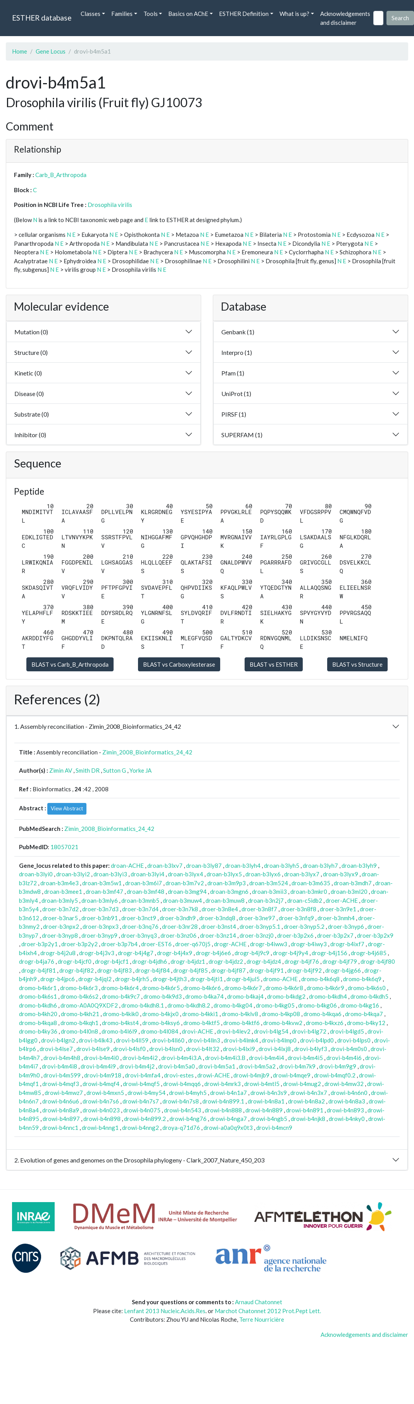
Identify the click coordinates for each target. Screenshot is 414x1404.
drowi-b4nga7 (228, 1118)
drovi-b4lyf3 (310, 1048)
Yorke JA (140, 770)
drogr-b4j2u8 (58, 952)
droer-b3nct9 (138, 917)
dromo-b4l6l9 (119, 1031)
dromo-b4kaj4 (245, 996)
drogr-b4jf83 (114, 970)
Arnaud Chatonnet (258, 1301)
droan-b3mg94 (187, 891)
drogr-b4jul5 (243, 978)
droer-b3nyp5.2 (304, 926)
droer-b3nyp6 (346, 926)
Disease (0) (29, 393)
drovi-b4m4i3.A (181, 1057)
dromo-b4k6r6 (202, 987)
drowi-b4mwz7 (64, 1092)
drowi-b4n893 (345, 1110)
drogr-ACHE (230, 943)
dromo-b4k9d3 (162, 996)
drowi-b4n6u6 (60, 1101)
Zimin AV (60, 770)
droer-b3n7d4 (140, 908)
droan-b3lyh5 (281, 865)
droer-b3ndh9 (178, 917)
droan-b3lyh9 (359, 865)
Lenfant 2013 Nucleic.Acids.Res (164, 1310)
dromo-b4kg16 (359, 1005)
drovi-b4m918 (102, 1075)
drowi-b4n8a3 (346, 1101)
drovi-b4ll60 (168, 1040)
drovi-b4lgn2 (58, 1040)
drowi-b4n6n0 (349, 1092)
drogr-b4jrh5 (132, 978)
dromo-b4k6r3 (79, 987)
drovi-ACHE (197, 1031)
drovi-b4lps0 (354, 1040)
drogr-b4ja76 (36, 961)
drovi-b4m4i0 (101, 1057)
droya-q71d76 (181, 1127)
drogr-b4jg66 (343, 970)
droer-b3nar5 (60, 917)
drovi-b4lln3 (204, 1040)
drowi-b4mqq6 (182, 1083)
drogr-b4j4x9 (174, 952)
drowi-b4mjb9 (251, 1075)
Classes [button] (90, 13)
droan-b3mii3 (269, 891)
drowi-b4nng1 (100, 1127)
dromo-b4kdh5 (369, 996)
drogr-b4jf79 (340, 961)
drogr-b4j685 (368, 952)
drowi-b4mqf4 (101, 1083)
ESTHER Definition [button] (244, 13)
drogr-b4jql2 (95, 978)
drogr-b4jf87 (228, 970)
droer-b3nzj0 (257, 935)
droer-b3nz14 (218, 935)
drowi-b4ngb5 (268, 1118)
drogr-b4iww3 (268, 943)
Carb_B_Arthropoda (60, 174)
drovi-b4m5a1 (216, 1066)
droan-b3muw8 (225, 900)
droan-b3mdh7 (353, 882)
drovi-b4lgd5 (347, 1031)
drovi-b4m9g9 (337, 1066)
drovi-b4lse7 (56, 1048)
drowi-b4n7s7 (140, 1101)
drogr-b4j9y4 (290, 952)
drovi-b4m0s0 (349, 1048)
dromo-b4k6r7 (243, 987)
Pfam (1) (232, 373)
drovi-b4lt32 (202, 1048)
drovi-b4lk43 (95, 1040)
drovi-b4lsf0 (129, 1048)
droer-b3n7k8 (180, 908)
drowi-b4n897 (61, 1118)
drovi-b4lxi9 (239, 1048)
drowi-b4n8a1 (266, 1101)
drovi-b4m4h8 (61, 1057)
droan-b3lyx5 (224, 874)
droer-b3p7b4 (119, 943)
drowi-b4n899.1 (223, 1101)
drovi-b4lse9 (93, 1048)
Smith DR (88, 770)
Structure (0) (31, 352)
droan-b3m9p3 (226, 882)
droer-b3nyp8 (60, 935)
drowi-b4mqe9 (291, 1075)
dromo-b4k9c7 (121, 996)
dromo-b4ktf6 (241, 1022)
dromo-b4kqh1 (79, 1022)
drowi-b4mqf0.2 (334, 1075)
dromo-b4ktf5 (201, 1022)
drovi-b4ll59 (132, 1040)
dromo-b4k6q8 (320, 978)
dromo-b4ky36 (38, 1031)
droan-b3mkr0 (308, 891)
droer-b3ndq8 (217, 917)
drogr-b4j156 (329, 952)
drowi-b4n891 (304, 1110)
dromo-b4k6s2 (79, 996)
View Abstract (67, 808)
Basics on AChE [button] (188, 13)
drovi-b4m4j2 (137, 1066)
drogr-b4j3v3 (96, 952)
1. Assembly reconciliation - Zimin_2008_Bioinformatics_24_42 (97, 726)
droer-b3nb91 (99, 917)
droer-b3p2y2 (79, 943)
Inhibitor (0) (30, 434)
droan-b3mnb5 (140, 900)
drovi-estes (179, 1075)
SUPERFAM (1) (241, 434)
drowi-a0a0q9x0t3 (228, 1127)
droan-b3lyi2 (73, 874)
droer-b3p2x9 (375, 935)
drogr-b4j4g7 (136, 952)
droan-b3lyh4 (242, 865)
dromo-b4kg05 (275, 1005)
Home (19, 51)
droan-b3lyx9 (340, 874)
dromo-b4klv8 (240, 1013)
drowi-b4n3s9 (268, 1092)
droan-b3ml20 (349, 891)
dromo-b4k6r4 (120, 987)
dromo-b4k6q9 (362, 978)
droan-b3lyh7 (320, 865)
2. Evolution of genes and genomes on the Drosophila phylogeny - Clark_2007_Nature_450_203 (139, 1160)
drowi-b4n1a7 (228, 1092)
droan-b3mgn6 (229, 891)
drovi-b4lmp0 (279, 1040)
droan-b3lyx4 (185, 874)
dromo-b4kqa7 (364, 1013)
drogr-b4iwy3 (309, 943)
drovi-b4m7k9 (297, 1066)
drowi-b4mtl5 (261, 1083)
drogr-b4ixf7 (347, 943)
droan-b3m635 (311, 882)
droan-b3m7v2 (185, 882)
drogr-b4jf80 (378, 961)
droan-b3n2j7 (266, 900)
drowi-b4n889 (264, 1110)
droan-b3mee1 (63, 891)
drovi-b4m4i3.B (225, 1057)
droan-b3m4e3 (59, 882)
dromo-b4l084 (159, 1031)
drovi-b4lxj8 (275, 1048)
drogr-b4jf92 (304, 970)
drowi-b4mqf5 (141, 1083)
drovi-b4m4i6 (344, 1057)
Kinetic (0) (28, 373)
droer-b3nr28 (180, 926)
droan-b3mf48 (145, 891)
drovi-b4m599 (62, 1075)
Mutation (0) (31, 331)
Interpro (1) (236, 352)
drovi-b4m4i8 (59, 1066)
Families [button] (122, 13)
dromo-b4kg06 (317, 1005)
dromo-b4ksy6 (161, 1022)
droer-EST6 (156, 943)
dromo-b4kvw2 (282, 1022)
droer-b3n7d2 (60, 908)
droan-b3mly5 (59, 900)
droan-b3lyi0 (36, 874)
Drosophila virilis (110, 204)
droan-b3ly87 (204, 865)
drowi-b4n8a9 (60, 1110)
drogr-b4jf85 (190, 970)
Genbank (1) (237, 331)
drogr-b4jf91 (266, 970)
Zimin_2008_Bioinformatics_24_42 (147, 752)
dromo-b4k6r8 (284, 987)
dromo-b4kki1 (200, 1013)
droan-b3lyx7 (301, 874)
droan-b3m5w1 (102, 882)
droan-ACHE (127, 865)
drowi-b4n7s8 (180, 1101)
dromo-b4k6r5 (161, 987)
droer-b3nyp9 (99, 935)
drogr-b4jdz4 (264, 961)
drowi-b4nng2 (140, 1127)
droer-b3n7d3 (100, 908)
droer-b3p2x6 (295, 935)
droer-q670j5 (192, 943)
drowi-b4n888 (223, 1110)
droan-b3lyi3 (110, 874)
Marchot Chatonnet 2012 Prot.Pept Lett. (268, 1310)
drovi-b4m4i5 (305, 1057)
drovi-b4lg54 (271, 1031)
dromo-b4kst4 (120, 1022)
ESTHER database (41, 17)
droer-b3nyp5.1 (260, 926)
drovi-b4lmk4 (241, 1040)
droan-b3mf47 (104, 891)
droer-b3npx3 (101, 926)
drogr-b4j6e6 (213, 952)
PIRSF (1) (233, 414)
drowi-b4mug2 (302, 1083)
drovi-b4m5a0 (176, 1066)
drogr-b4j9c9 (252, 952)
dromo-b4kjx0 (160, 1013)
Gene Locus (51, 51)
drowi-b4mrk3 (222, 1083)
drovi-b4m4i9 (98, 1066)
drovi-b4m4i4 (266, 1057)
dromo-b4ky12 (366, 1022)
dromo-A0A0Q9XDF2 (89, 1005)
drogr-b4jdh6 (149, 961)
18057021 (64, 846)
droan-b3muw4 (182, 900)
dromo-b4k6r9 (325, 987)
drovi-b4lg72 (309, 1031)
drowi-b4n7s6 (101, 1101)
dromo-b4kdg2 (286, 996)
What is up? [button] (294, 13)
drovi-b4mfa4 (142, 1075)
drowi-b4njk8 (308, 1118)
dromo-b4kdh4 (328, 996)
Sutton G (114, 770)
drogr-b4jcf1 (112, 961)
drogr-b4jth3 (170, 978)
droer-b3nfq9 (296, 917)
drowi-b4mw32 (344, 1083)
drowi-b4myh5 (188, 1092)
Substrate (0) (31, 414)
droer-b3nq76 (140, 926)
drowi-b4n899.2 (145, 1118)
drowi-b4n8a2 (306, 1101)
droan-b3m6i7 (143, 882)
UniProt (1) (236, 393)
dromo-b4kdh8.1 (142, 1005)
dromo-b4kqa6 (323, 1013)
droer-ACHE (342, 900)
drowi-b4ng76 (188, 1118)
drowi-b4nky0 (347, 1118)
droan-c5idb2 (304, 900)
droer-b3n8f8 (298, 908)
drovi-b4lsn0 (166, 1048)
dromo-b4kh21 (80, 1013)
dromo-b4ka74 (204, 996)
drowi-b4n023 (101, 1110)
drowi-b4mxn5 (105, 1092)
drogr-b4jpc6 (57, 978)
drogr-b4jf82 (76, 970)
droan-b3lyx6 (263, 874)
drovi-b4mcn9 (274, 1127)
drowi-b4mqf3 (60, 1083)
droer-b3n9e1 (338, 908)
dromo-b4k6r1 (38, 987)
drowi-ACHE (213, 1075)
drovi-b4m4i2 (140, 1057)
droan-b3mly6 (99, 900)
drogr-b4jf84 (152, 970)
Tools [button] (150, 13)
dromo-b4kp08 (281, 1013)
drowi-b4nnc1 (60, 1127)
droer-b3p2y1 (39, 943)
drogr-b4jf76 (302, 961)
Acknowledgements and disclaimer (345, 18)
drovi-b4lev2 (233, 1031)
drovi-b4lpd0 (317, 1040)
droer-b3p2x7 (335, 935)
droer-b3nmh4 (336, 917)
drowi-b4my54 (147, 1092)
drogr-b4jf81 (38, 970)
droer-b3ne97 (257, 917)
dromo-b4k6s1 (38, 996)
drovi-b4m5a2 (257, 1066)
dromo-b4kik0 (121, 1013)
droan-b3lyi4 (147, 874)
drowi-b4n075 (141, 1110)
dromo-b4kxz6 (324, 1022)
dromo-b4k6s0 (367, 987)
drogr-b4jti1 (206, 978)
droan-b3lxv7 (165, 865)
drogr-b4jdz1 (188, 961)
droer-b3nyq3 (139, 935)
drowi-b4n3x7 (308, 1092)
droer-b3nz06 (178, 935)
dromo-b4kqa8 (38, 1022)
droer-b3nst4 (218, 926)
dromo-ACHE (280, 978)
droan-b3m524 (268, 882)
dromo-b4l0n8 (79, 1031)
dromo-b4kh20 (38, 1013)
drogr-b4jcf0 (74, 961)
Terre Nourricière (261, 1319)
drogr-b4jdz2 (226, 961)
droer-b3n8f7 (259, 908)
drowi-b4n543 (182, 1110)
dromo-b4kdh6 (38, 1005)
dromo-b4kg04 (233, 1005)
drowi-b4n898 (102, 1118)
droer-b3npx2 (61, 926)
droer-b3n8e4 (220, 908)
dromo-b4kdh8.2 (188, 1005)
